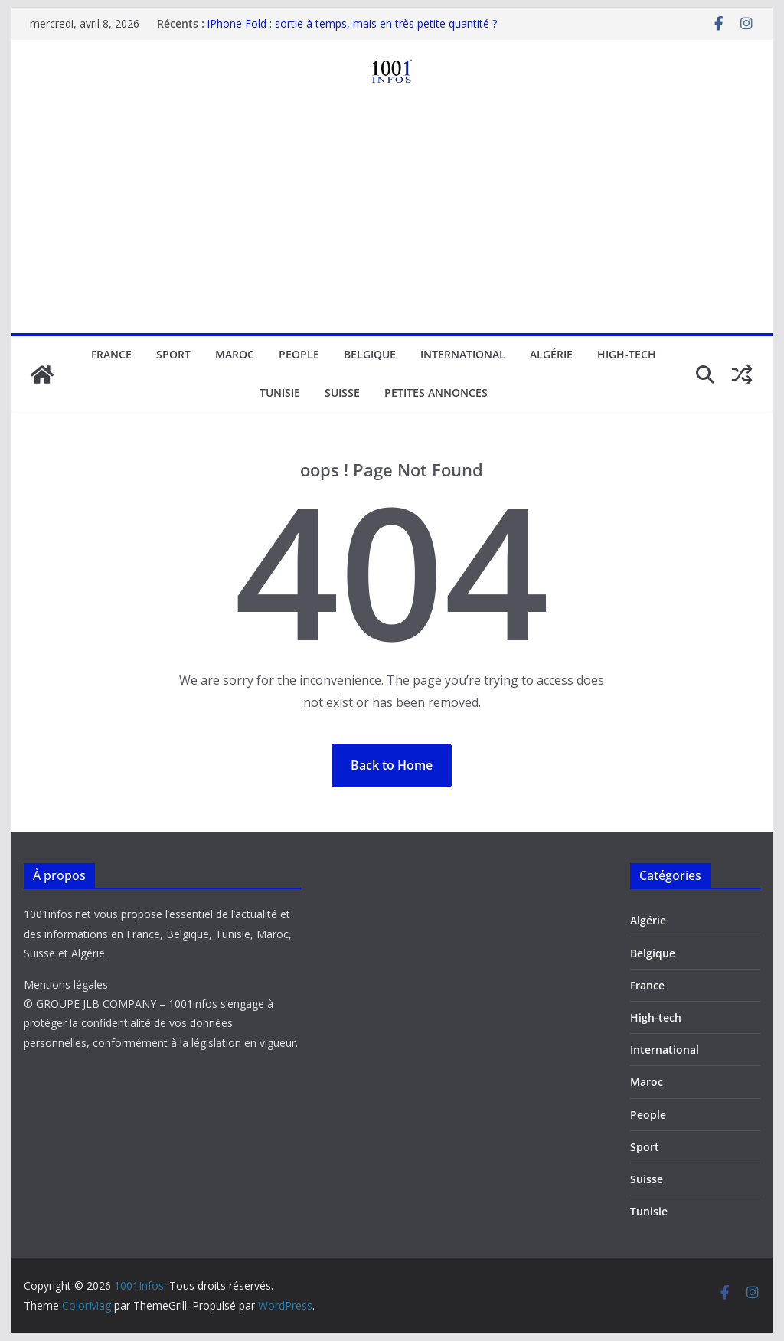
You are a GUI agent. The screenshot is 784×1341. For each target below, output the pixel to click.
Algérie (551, 354)
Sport (173, 354)
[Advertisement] (391, 218)
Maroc (234, 354)
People (299, 354)
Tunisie (280, 392)
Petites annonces (436, 392)
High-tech (626, 354)
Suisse (342, 392)
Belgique (370, 354)
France (111, 354)
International (462, 354)
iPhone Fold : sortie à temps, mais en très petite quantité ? (352, 23)
